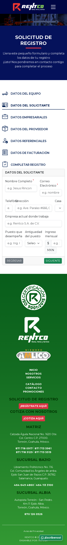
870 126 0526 (33, 514)
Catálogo (34, 384)
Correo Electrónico (49, 183)
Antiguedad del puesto (33, 234)
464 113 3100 (44, 485)
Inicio (33, 370)
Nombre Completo (19, 181)
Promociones (33, 391)
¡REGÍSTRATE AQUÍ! (33, 406)
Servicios (33, 377)
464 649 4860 (24, 485)
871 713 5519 (43, 452)
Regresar (14, 260)
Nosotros (33, 373)
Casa (58, 201)
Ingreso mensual (51, 234)
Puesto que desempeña (13, 234)
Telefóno (11, 201)
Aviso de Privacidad (33, 531)
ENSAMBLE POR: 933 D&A (33, 540)
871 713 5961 (43, 448)
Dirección (22, 201)
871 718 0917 (24, 448)
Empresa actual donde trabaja (26, 216)
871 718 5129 (24, 452)
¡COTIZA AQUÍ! (33, 418)
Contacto (33, 387)
